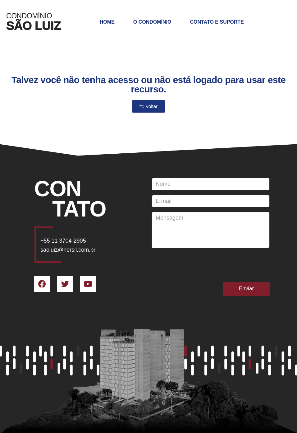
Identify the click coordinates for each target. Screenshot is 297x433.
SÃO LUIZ (33, 25)
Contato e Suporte (217, 22)
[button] (148, 106)
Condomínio (29, 16)
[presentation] (199, 265)
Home (107, 22)
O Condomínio (152, 22)
